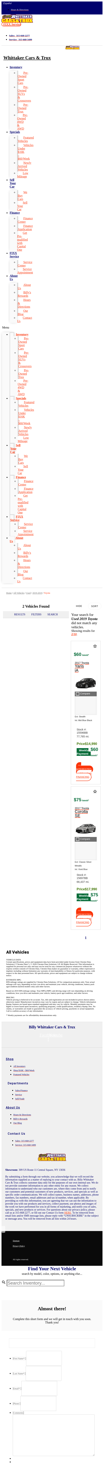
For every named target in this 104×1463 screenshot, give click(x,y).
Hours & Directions (24, 303)
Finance (15, 212)
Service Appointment (25, 270)
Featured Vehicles (26, 139)
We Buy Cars (22, 196)
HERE (67, 1212)
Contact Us (24, 319)
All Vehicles (18, 593)
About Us (14, 277)
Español (7, 3)
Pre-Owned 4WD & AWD (22, 121)
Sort (94, 606)
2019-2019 (37, 593)
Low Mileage (22, 174)
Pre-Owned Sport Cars (23, 78)
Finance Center (25, 220)
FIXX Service (14, 255)
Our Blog (23, 312)
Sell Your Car (13, 183)
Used (28, 593)
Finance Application (25, 227)
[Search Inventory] (35, 1283)
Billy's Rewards (24, 294)
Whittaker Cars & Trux (27, 57)
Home (9, 593)
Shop (10, 1059)
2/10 (73, 634)
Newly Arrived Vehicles (24, 166)
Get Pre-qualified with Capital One (22, 241)
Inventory (16, 67)
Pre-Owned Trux (23, 108)
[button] (11, 24)
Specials (15, 132)
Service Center (25, 264)
